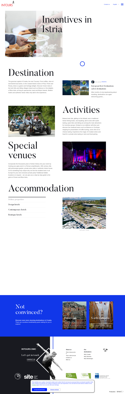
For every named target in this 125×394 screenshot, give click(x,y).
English (115, 4)
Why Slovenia (87, 356)
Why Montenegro (88, 358)
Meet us (68, 359)
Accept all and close (39, 389)
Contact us (107, 4)
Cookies (34, 385)
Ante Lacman (98, 91)
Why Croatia (87, 354)
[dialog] (62, 386)
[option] (84, 224)
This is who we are (71, 355)
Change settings (54, 389)
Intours (8, 4)
